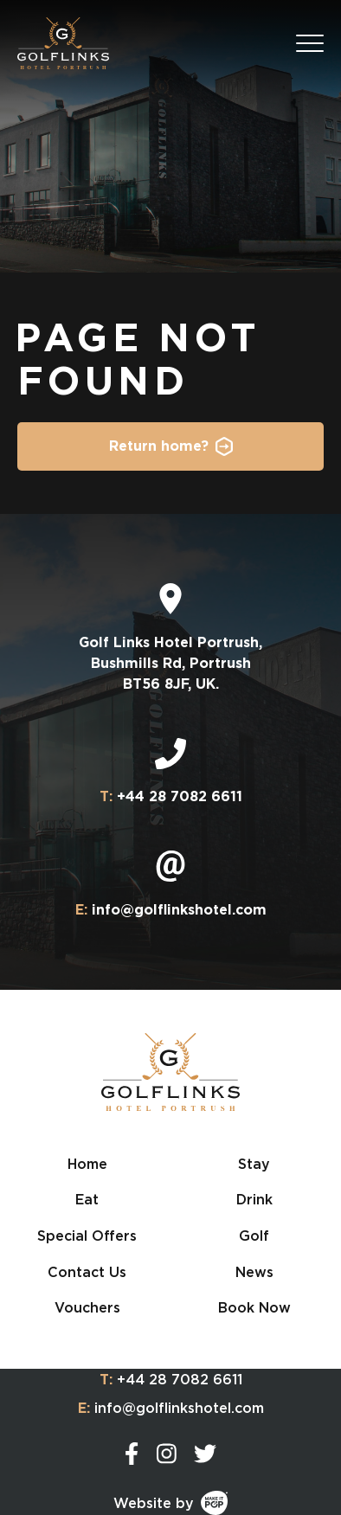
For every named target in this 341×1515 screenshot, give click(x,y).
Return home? (159, 446)
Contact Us (87, 1272)
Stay (254, 1163)
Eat (87, 1199)
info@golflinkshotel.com (171, 1408)
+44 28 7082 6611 (171, 1380)
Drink (254, 1199)
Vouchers (87, 1307)
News (254, 1272)
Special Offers (87, 1235)
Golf (254, 1235)
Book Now (254, 1307)
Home (87, 1163)
